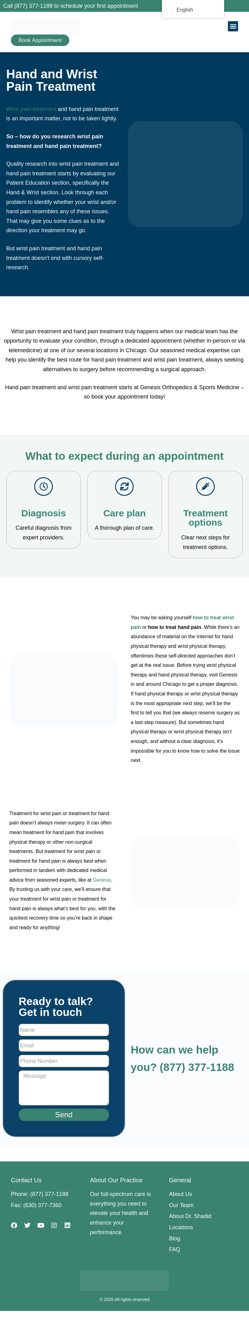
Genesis (102, 880)
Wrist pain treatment (31, 109)
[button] (233, 26)
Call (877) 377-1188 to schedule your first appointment (70, 6)
